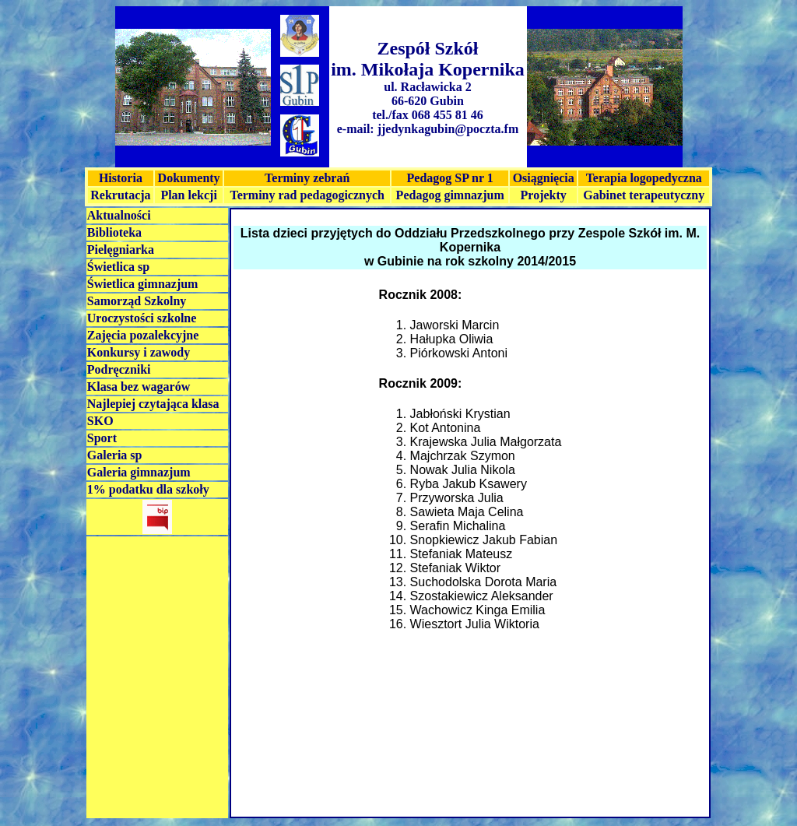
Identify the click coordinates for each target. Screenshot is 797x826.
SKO (100, 420)
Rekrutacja (120, 195)
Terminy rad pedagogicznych (307, 195)
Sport (102, 438)
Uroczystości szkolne (142, 318)
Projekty (544, 195)
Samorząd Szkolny (137, 301)
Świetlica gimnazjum (142, 283)
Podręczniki (119, 369)
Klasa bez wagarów (138, 386)
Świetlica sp (118, 266)
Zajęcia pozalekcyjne (143, 335)
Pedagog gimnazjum (450, 195)
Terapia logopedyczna (644, 178)
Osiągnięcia (543, 178)
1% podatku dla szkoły (148, 489)
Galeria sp (114, 455)
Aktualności (119, 215)
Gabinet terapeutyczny (643, 195)
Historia (120, 178)
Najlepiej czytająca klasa (153, 403)
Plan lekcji (188, 195)
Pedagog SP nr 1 (450, 178)
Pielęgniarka (120, 249)
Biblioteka (114, 232)
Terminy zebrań (307, 178)
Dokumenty (189, 178)
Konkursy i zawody (138, 352)
